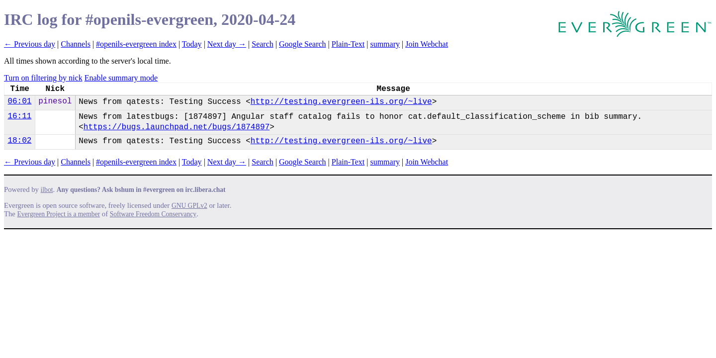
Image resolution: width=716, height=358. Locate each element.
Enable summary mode (121, 78)
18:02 (19, 140)
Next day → (226, 44)
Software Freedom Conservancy (153, 214)
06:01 (19, 101)
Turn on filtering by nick (43, 78)
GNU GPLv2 (189, 205)
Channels (75, 44)
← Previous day (29, 44)
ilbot (47, 189)
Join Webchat (426, 44)
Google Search (302, 44)
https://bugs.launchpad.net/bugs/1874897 (176, 127)
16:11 (19, 116)
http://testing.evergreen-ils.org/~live (341, 101)
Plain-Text (348, 44)
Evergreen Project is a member (58, 214)
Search (262, 44)
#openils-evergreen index (136, 44)
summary (385, 44)
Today (192, 44)
